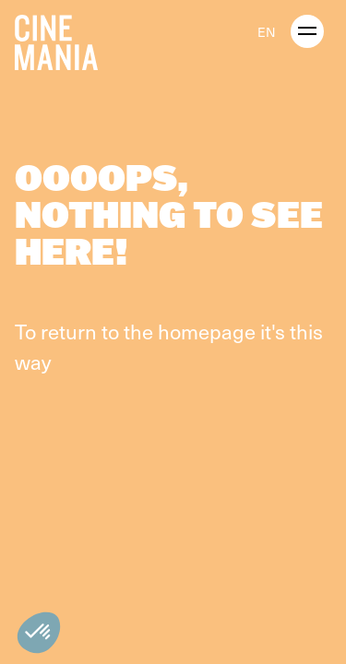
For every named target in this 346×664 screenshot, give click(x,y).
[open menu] (307, 31)
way (33, 361)
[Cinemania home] (64, 38)
